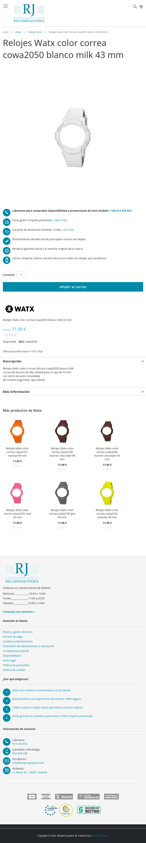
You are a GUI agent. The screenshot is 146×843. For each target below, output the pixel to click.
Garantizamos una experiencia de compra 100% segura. (46, 699)
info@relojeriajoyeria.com (28, 763)
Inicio (6, 32)
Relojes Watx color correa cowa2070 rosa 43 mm (17, 513)
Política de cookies (14, 670)
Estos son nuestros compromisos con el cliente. (41, 690)
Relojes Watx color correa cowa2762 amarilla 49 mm (107, 513)
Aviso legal (9, 660)
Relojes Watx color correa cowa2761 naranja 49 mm (17, 452)
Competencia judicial (16, 651)
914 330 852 (19, 744)
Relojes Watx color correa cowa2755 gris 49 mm (62, 513)
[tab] (73, 361)
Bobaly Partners (99, 835)
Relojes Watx (35, 32)
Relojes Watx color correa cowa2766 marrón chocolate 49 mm (62, 454)
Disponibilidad (12, 655)
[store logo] (29, 13)
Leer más (68, 229)
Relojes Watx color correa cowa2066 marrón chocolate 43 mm (107, 454)
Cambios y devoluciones (18, 641)
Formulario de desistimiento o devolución (28, 646)
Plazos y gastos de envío (18, 632)
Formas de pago (13, 636)
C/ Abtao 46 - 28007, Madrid (29, 772)
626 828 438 (19, 753)
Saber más (60, 220)
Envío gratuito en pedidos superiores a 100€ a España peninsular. (52, 716)
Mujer (18, 32)
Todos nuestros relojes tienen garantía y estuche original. (47, 707)
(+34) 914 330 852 (121, 210)
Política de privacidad (16, 665)
